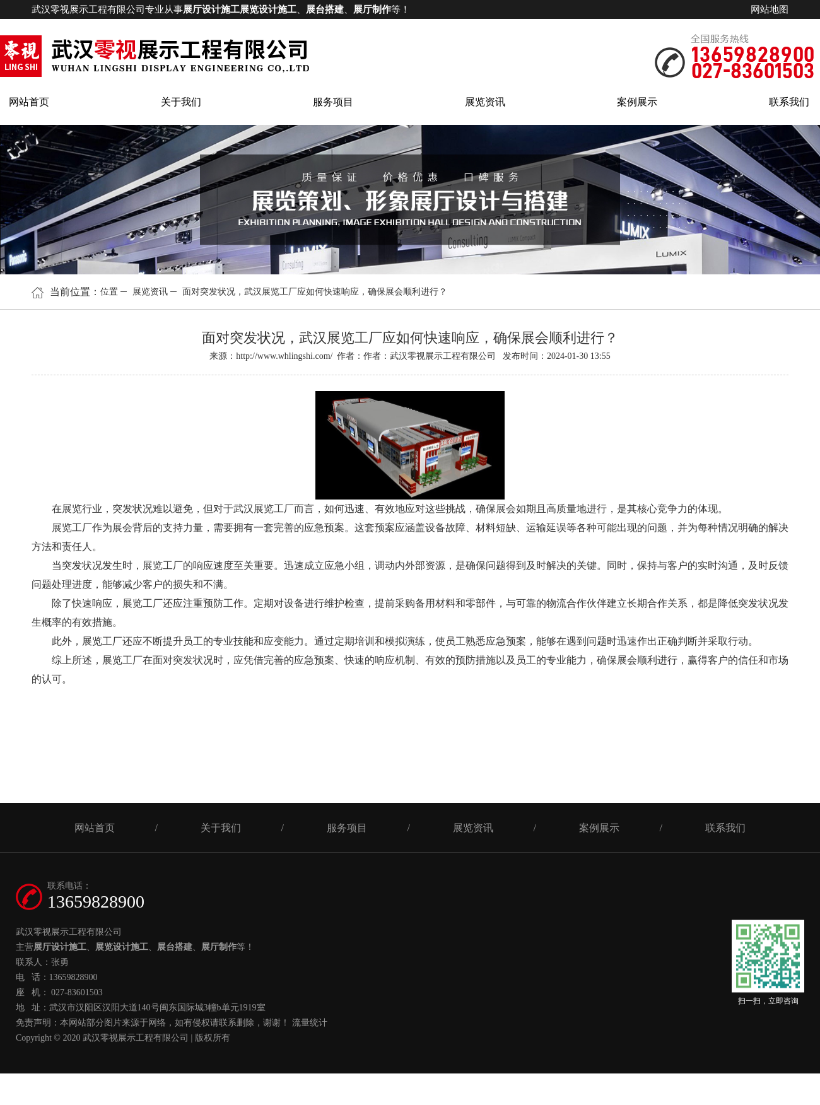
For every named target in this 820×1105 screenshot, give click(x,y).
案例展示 (637, 101)
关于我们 (181, 101)
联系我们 (789, 101)
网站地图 (769, 9)
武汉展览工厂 (263, 508)
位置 (109, 291)
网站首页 (29, 101)
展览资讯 (485, 101)
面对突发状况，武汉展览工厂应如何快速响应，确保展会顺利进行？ (314, 291)
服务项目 (333, 101)
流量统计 (309, 1022)
